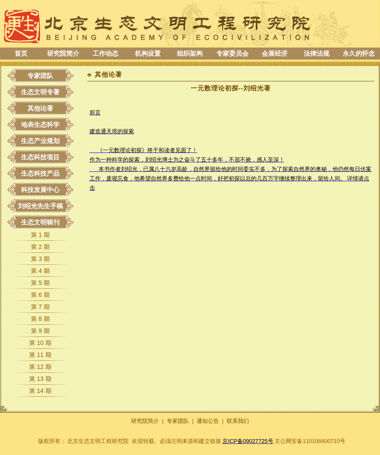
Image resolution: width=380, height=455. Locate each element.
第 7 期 (40, 306)
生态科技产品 (40, 173)
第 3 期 (40, 258)
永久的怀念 (359, 53)
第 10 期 (40, 342)
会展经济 (274, 53)
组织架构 (190, 53)
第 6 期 (40, 294)
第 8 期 (40, 318)
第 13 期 (40, 378)
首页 (21, 53)
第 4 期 (40, 270)
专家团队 (40, 75)
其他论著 (40, 108)
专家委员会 (232, 53)
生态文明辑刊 (40, 222)
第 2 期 (40, 246)
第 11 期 (40, 354)
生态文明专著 (40, 92)
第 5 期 (40, 282)
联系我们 (238, 421)
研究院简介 (63, 53)
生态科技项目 (40, 157)
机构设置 (148, 53)
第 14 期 (40, 390)
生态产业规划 (40, 140)
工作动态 (105, 53)
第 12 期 (40, 366)
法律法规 (316, 53)
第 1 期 (40, 234)
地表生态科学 (40, 124)
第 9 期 (40, 330)
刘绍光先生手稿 (40, 206)
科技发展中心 (40, 189)
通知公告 (208, 421)
